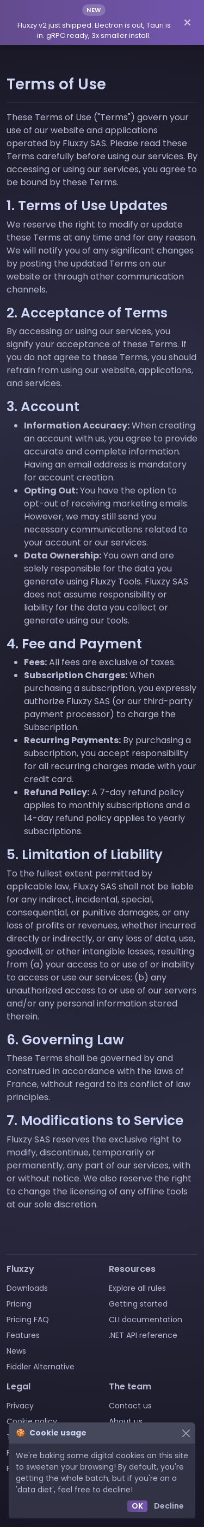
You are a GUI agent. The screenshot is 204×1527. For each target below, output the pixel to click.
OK (137, 1505)
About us (126, 1421)
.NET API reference (143, 1335)
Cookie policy (32, 1421)
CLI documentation (145, 1319)
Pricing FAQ (28, 1319)
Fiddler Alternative (41, 1366)
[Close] (185, 1433)
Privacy (20, 1405)
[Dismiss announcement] (187, 22)
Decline (169, 1505)
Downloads (27, 1288)
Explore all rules (137, 1288)
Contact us (130, 1405)
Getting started (138, 1303)
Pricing (19, 1303)
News (16, 1351)
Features (23, 1335)
